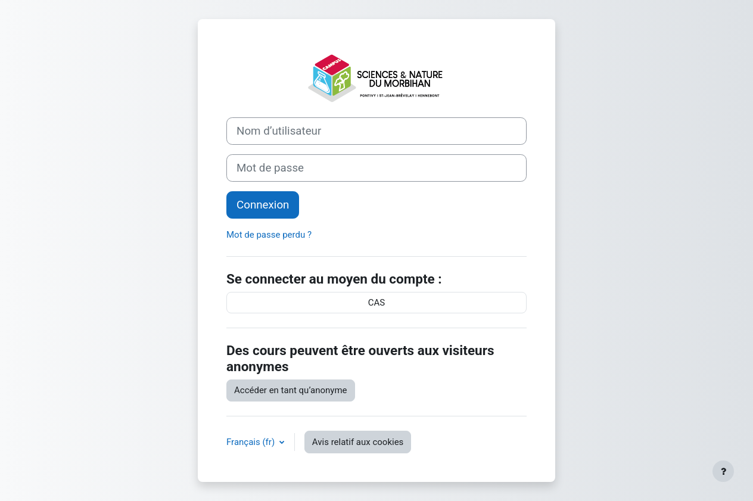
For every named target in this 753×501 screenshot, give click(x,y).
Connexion (263, 204)
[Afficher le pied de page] (723, 471)
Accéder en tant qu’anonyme (290, 390)
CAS (376, 302)
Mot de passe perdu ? (269, 234)
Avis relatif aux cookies (358, 442)
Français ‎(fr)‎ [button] (251, 442)
